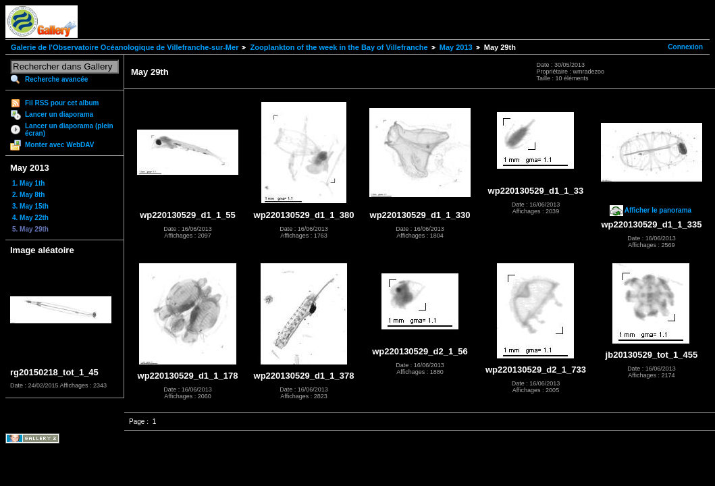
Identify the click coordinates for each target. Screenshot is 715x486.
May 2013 (456, 47)
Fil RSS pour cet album (62, 103)
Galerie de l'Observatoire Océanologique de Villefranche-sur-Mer (124, 47)
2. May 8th (28, 194)
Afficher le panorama (658, 210)
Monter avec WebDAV (59, 144)
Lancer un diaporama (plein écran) (69, 129)
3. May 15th (30, 206)
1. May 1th (28, 183)
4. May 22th (30, 217)
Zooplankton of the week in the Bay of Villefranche (338, 47)
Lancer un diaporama (59, 114)
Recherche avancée (56, 79)
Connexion (685, 47)
